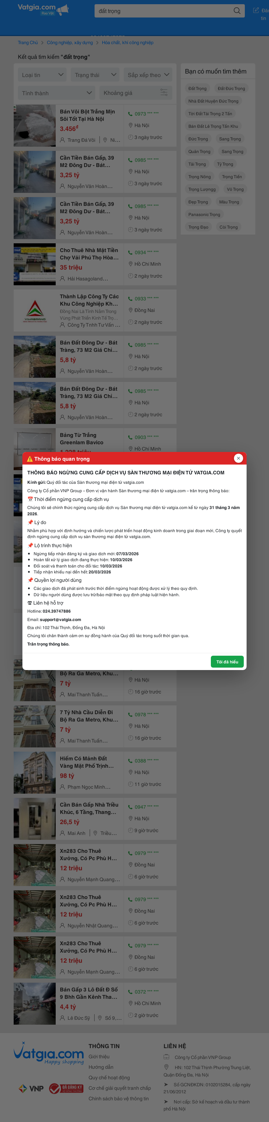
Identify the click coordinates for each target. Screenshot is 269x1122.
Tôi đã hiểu (227, 661)
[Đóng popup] (238, 458)
